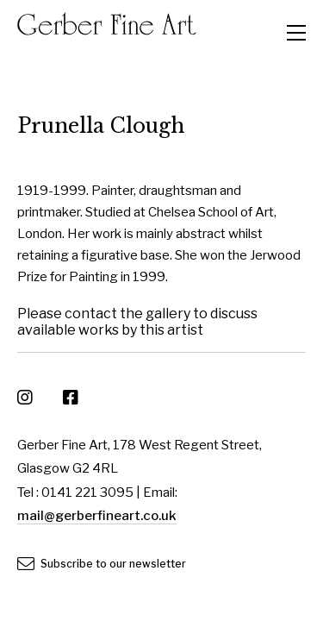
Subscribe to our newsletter (101, 563)
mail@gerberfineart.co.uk (97, 516)
